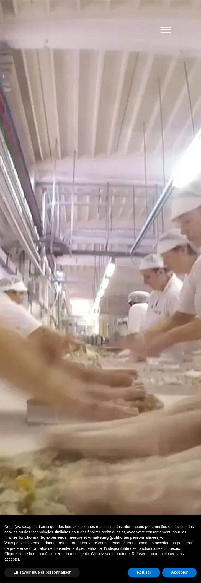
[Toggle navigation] (165, 30)
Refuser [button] (144, 572)
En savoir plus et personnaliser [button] (42, 572)
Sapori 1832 (65, 30)
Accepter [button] (179, 572)
